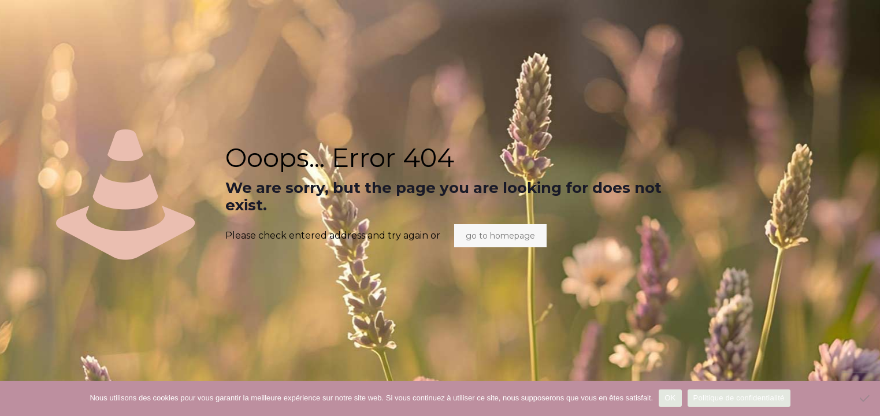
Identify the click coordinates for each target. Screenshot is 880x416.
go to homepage (500, 236)
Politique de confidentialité (739, 397)
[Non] (865, 398)
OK (669, 397)
